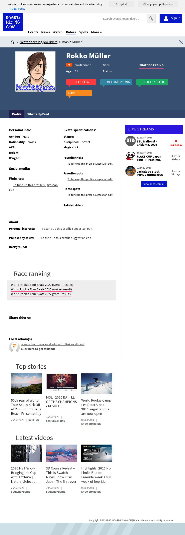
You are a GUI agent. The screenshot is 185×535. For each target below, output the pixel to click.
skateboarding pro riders (38, 42)
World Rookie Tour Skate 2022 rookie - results (41, 289)
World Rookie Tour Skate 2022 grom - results (41, 294)
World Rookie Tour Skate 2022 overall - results (42, 285)
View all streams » (154, 184)
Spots (83, 32)
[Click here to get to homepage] (12, 42)
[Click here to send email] (30, 327)
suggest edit (155, 82)
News (45, 32)
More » (96, 32)
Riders (71, 32)
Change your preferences (158, 4)
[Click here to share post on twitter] (22, 327)
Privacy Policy (17, 8)
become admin (119, 82)
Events (33, 32)
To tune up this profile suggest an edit (90, 163)
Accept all (122, 4)
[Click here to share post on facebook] (13, 327)
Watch (57, 32)
